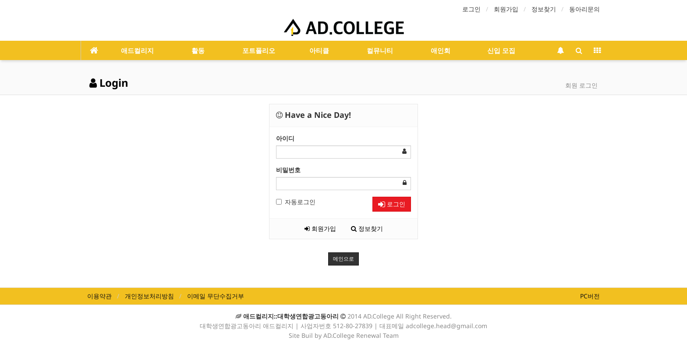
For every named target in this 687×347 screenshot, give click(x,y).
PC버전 (590, 296)
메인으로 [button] (343, 259)
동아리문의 (584, 9)
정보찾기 (543, 9)
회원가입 (506, 9)
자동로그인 (295, 202)
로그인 (471, 9)
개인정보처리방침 (149, 296)
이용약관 (99, 296)
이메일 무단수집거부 (215, 296)
